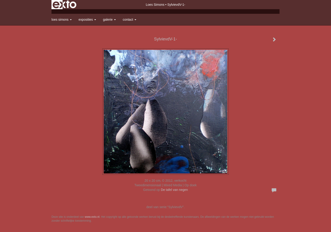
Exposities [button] (87, 19)
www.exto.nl (92, 216)
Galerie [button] (109, 19)
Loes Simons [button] (61, 19)
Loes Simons (155, 4)
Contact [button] (129, 19)
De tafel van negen (174, 190)
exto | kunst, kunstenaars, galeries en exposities (64, 4)
